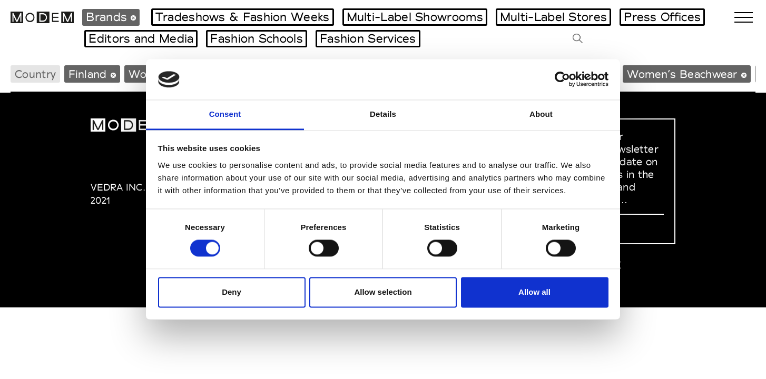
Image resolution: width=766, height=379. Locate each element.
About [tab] (541, 113)
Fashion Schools (256, 38)
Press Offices (662, 17)
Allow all (534, 291)
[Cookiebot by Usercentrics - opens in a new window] (562, 79)
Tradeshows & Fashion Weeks (242, 17)
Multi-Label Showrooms (415, 17)
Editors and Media (141, 38)
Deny (231, 291)
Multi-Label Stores (553, 17)
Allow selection (382, 291)
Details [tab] (383, 113)
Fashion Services (368, 38)
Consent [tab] (225, 113)
